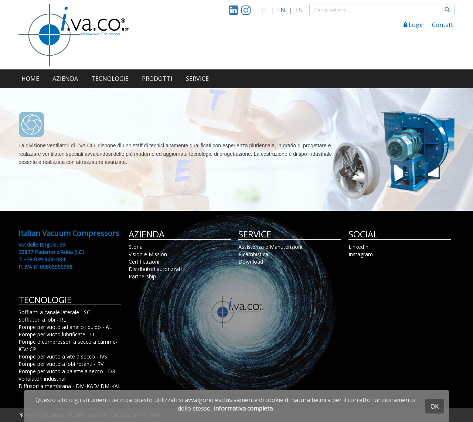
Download (250, 261)
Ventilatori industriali (42, 378)
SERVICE (197, 79)
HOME (30, 79)
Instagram (360, 254)
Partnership (142, 276)
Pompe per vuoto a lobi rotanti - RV (60, 363)
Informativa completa (243, 408)
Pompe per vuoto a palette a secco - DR (66, 371)
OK (435, 406)
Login (414, 25)
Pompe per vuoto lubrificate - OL (57, 334)
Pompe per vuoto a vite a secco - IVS (62, 356)
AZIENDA (65, 79)
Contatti (443, 25)
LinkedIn (358, 246)
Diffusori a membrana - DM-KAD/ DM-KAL (69, 386)
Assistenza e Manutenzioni (270, 246)
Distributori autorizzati (155, 268)
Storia (136, 246)
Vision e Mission (148, 254)
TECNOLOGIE (110, 79)
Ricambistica (253, 254)
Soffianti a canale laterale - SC (54, 312)
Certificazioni (144, 261)
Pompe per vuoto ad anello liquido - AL (65, 326)
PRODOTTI (157, 79)
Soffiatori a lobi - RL (42, 319)
